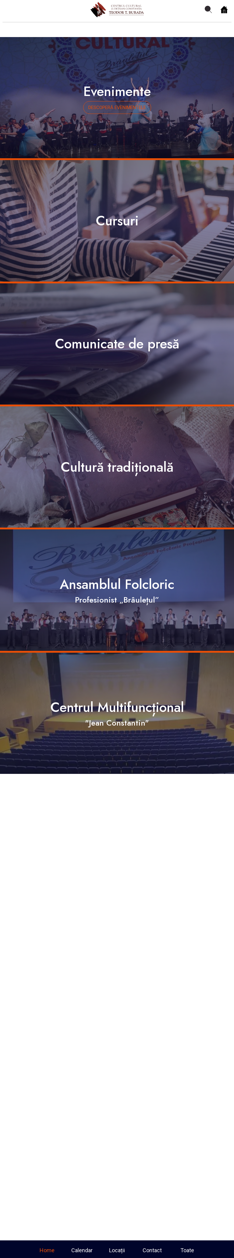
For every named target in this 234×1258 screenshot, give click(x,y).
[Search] (208, 9)
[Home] (224, 9)
